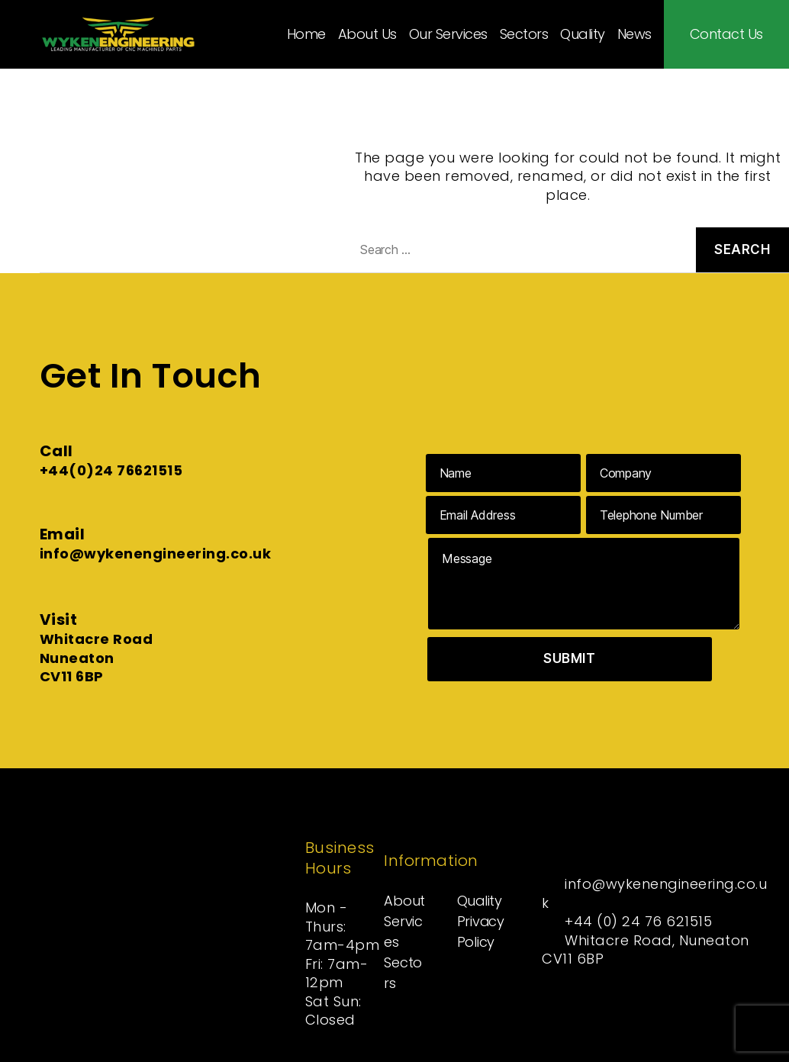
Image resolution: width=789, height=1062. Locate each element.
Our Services (448, 34)
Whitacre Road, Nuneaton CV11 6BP (646, 949)
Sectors (524, 34)
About (404, 900)
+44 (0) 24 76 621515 (639, 921)
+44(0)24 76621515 (111, 470)
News (634, 34)
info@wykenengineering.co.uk (156, 553)
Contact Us (726, 34)
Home (306, 34)
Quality (582, 34)
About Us (367, 34)
